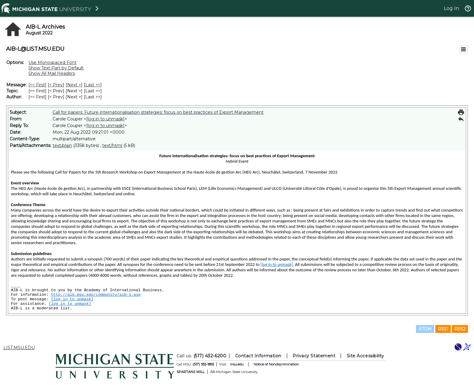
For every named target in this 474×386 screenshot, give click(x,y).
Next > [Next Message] (74, 85)
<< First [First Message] (37, 85)
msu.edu (237, 364)
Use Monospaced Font (52, 62)
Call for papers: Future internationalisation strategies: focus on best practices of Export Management (158, 112)
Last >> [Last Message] (92, 85)
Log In (451, 8)
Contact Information (258, 356)
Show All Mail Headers (51, 73)
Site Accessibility (365, 356)
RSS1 (443, 329)
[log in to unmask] (105, 119)
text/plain (62, 145)
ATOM (425, 329)
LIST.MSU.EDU (19, 347)
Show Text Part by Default (56, 68)
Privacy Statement (314, 356)
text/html (112, 145)
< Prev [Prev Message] (56, 85)
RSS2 (460, 329)
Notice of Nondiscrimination (276, 364)
